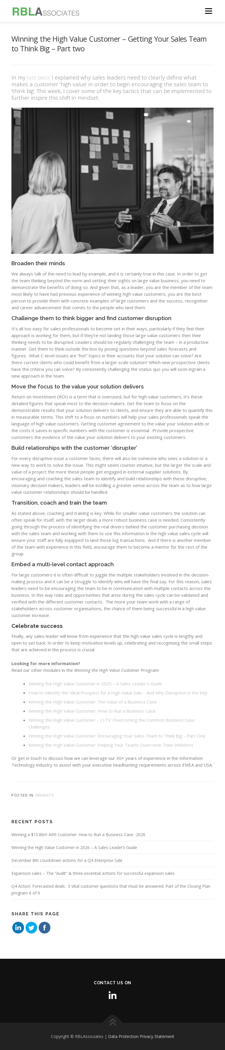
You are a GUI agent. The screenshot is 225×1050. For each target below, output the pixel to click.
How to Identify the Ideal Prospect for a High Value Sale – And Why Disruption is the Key (117, 693)
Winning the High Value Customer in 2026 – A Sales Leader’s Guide (74, 847)
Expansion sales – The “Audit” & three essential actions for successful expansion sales (93, 873)
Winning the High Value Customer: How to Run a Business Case (92, 711)
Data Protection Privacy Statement (141, 1036)
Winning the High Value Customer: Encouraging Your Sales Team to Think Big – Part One (116, 736)
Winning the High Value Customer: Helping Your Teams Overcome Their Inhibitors (110, 745)
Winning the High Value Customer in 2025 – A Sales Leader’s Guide (95, 684)
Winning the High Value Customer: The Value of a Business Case (92, 702)
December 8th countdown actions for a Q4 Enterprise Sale (66, 860)
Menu (208, 11)
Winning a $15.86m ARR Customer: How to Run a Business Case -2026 (78, 834)
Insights (44, 795)
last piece (38, 77)
